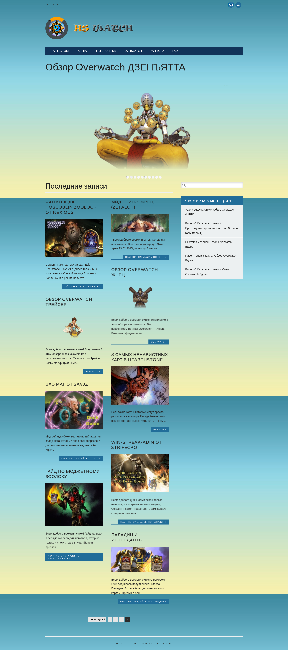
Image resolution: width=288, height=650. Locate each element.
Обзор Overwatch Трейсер (68, 301)
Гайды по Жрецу (155, 256)
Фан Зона (157, 51)
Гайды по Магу (90, 458)
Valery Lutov (193, 209)
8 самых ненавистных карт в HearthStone (139, 357)
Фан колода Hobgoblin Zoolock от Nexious (70, 207)
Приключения (106, 51)
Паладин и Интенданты (127, 537)
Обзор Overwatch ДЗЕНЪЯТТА (115, 67)
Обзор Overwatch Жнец (134, 272)
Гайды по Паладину (152, 521)
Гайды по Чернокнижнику (82, 286)
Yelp (231, 5)
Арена (82, 51)
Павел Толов (193, 255)
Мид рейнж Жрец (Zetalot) (132, 204)
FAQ (175, 51)
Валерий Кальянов (197, 223)
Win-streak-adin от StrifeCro (136, 445)
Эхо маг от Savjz (66, 384)
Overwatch (133, 51)
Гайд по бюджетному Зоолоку (72, 473)
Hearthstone (59, 51)
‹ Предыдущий (97, 619)
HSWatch (191, 242)
